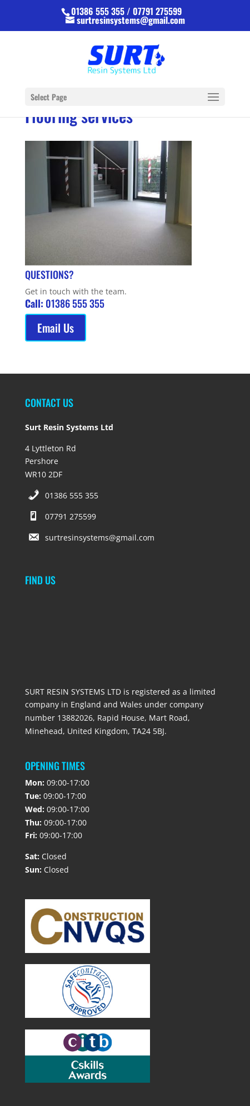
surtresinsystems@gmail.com (99, 537)
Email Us (55, 327)
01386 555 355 (71, 495)
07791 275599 (70, 516)
